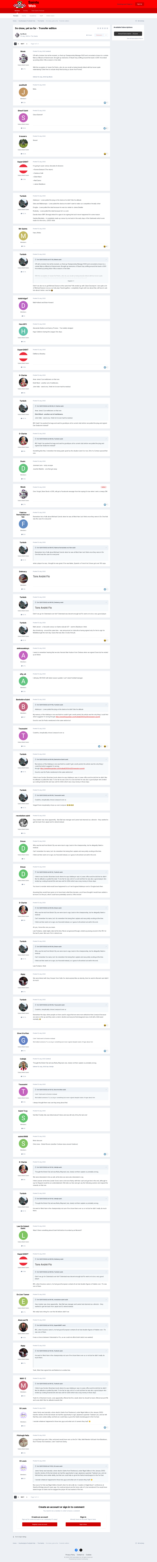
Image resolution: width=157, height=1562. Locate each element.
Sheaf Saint (23, 111)
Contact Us (80, 1555)
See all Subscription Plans (135, 38)
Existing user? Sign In (125, 4)
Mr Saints (23, 229)
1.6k (23, 589)
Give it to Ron (23, 1033)
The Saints (34, 36)
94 (23, 316)
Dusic (22, 461)
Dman (23, 841)
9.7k (23, 991)
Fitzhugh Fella (23, 1435)
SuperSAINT (22, 162)
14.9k (23, 1337)
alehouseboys (23, 648)
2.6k (23, 341)
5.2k (23, 1246)
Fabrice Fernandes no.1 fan (23, 515)
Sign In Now (83, 1524)
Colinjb (23, 1059)
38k (23, 393)
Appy (23, 974)
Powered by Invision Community (78, 1559)
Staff (41, 16)
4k (23, 859)
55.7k (23, 213)
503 (23, 534)
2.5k (23, 691)
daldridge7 (23, 298)
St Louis (22, 1408)
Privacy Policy (70, 1555)
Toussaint (23, 729)
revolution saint (23, 816)
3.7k (23, 666)
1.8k (23, 246)
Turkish (23, 196)
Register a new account (39, 1524)
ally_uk (23, 674)
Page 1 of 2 (35, 44)
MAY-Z (23, 1378)
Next (22, 44)
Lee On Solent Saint (23, 1227)
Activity (25, 10)
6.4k (23, 1453)
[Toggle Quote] (36, 259)
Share (89, 35)
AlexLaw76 (23, 1320)
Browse (17, 11)
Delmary (23, 571)
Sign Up (139, 4)
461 (23, 1128)
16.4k (23, 128)
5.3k (23, 479)
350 (23, 1154)
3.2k (23, 102)
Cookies (88, 1555)
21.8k (23, 179)
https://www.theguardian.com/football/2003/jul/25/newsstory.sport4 (78, 717)
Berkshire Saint (23, 700)
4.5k (23, 833)
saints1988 (23, 1136)
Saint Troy (23, 1111)
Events (24, 16)
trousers (23, 136)
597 (23, 717)
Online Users (50, 16)
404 (23, 1396)
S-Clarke (23, 375)
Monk (24, 34)
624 (23, 1426)
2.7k (23, 69)
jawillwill (23, 85)
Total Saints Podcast (37, 10)
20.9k (23, 1076)
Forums (15, 16)
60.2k (23, 154)
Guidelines (33, 16)
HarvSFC (23, 324)
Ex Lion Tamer (23, 1294)
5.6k (23, 746)
